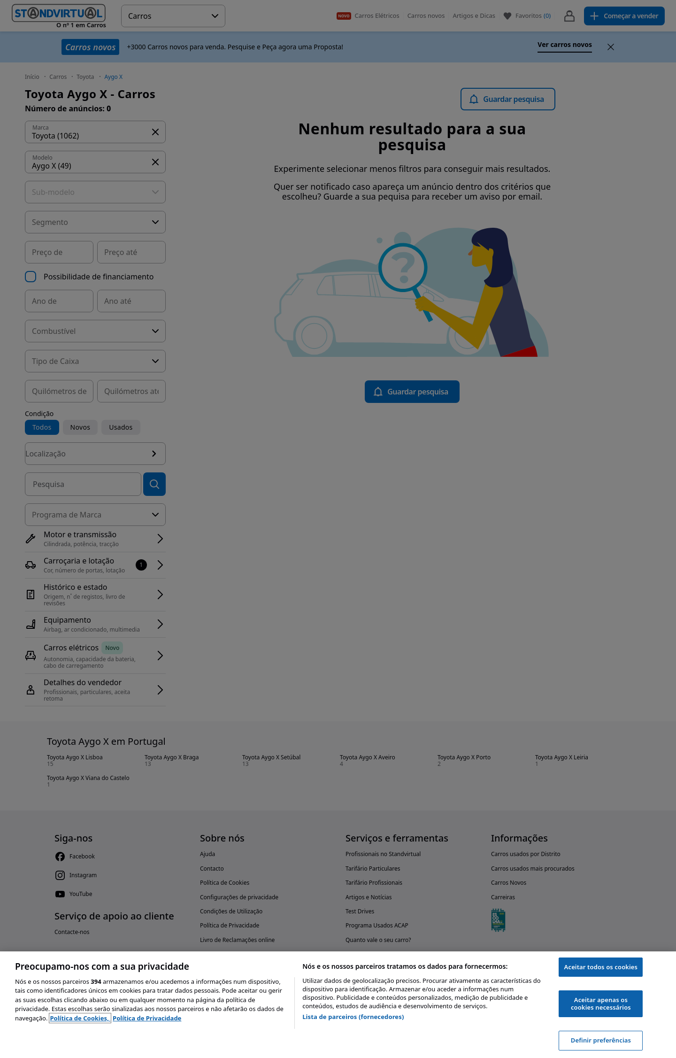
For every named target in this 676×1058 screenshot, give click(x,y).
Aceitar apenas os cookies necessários (601, 1004)
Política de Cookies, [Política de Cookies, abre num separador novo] (80, 1018)
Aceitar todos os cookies (601, 967)
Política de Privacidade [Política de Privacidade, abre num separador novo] (147, 1018)
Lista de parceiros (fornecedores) (353, 1016)
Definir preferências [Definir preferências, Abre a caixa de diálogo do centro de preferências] (601, 1040)
